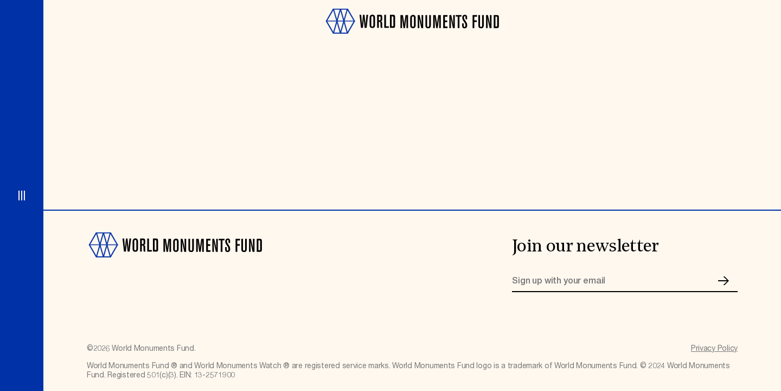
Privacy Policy (714, 348)
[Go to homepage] (412, 39)
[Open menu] (21, 195)
